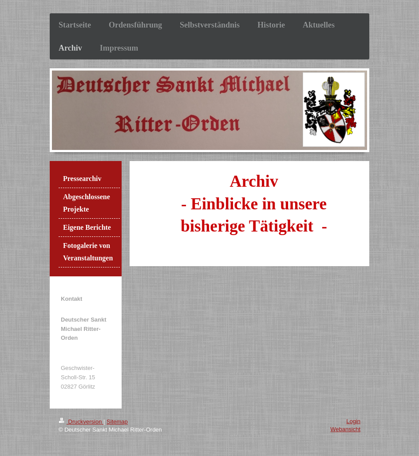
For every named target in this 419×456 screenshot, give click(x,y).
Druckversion (81, 421)
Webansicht (345, 429)
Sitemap (117, 421)
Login (353, 421)
